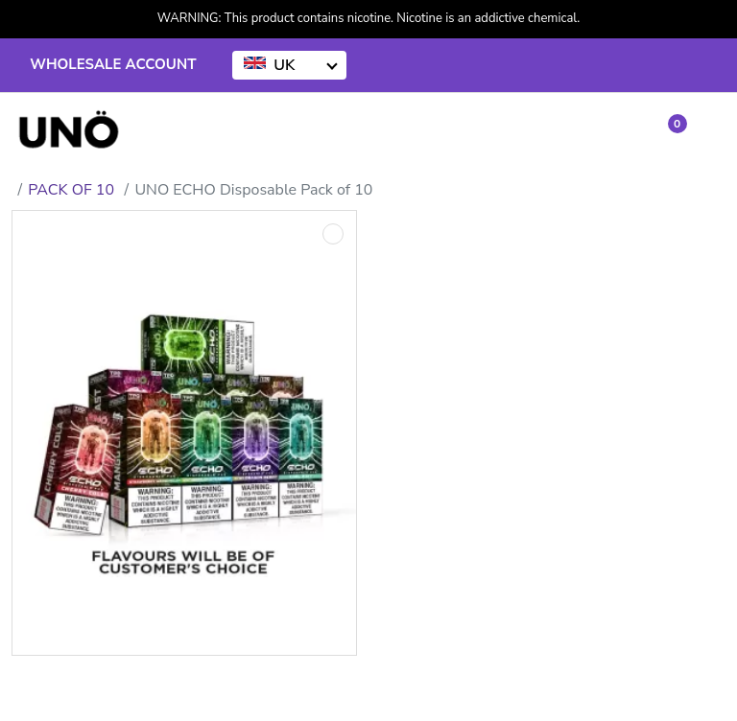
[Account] (538, 132)
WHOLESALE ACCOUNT (113, 64)
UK (269, 65)
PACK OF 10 (71, 189)
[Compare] (581, 132)
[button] (666, 131)
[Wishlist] (622, 132)
